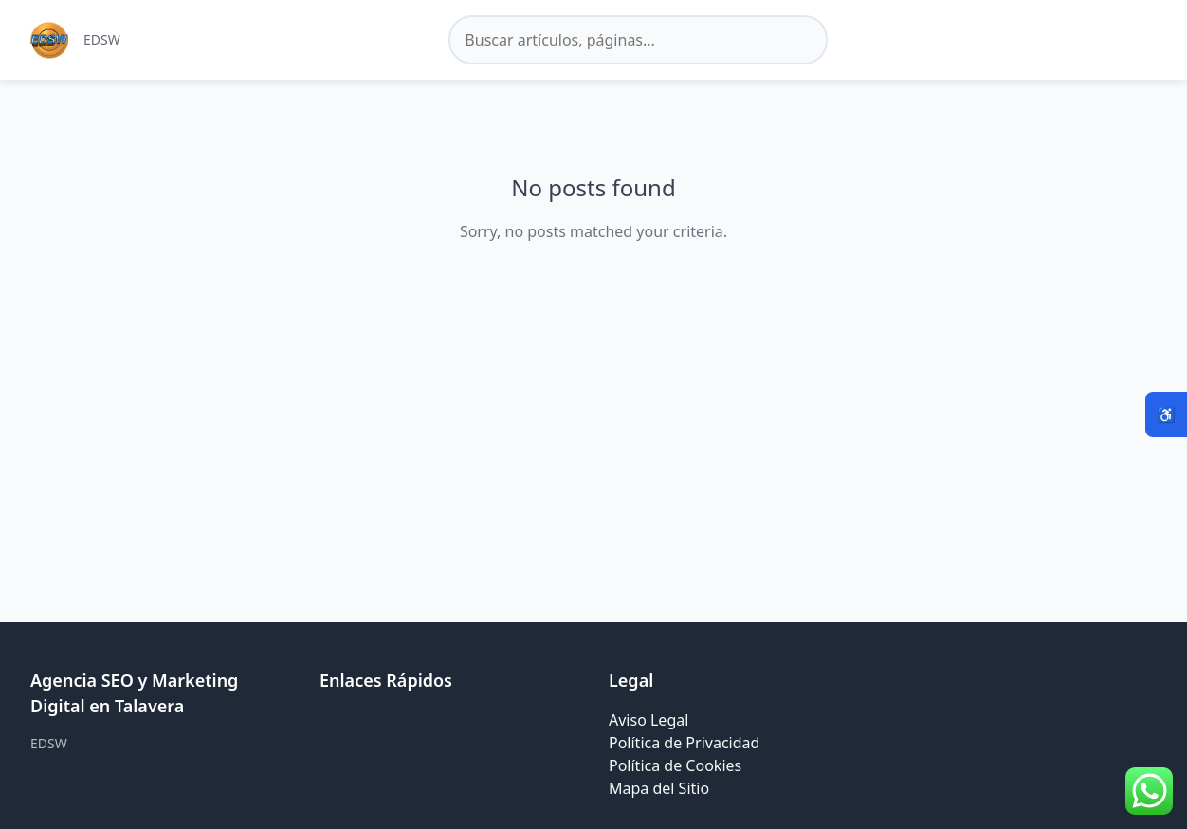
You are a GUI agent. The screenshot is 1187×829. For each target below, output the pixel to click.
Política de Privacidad (684, 742)
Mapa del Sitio (659, 788)
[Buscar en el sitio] (638, 39)
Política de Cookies (675, 765)
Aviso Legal (648, 719)
